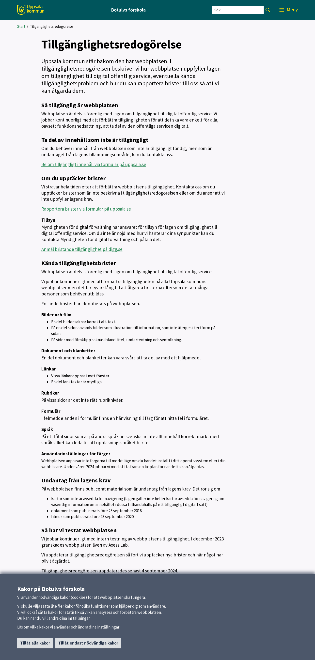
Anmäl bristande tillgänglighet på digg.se (82, 249)
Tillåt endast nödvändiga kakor (88, 645)
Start (21, 26)
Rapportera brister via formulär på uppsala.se (86, 209)
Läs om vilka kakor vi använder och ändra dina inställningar (68, 629)
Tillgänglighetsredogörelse (51, 26)
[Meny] (288, 9)
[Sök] (238, 10)
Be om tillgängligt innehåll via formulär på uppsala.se (93, 164)
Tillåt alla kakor (35, 645)
